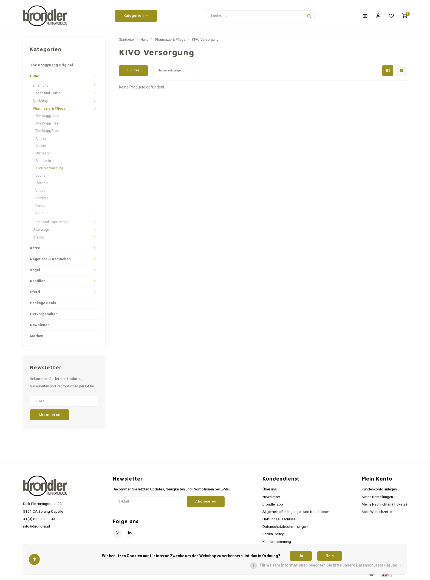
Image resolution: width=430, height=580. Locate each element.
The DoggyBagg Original (51, 65)
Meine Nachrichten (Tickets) (384, 504)
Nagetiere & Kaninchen (50, 259)
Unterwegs (41, 229)
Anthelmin (43, 160)
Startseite (126, 39)
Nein (330, 556)
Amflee (40, 138)
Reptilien (38, 281)
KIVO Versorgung (49, 168)
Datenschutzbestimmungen (285, 526)
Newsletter (39, 325)
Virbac (40, 190)
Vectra (40, 175)
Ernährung (40, 85)
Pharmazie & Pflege (49, 108)
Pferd (35, 292)
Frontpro (41, 198)
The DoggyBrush (48, 130)
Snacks (38, 237)
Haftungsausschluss (279, 519)
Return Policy (273, 534)
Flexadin (41, 183)
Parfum (40, 205)
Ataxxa (40, 145)
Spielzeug (40, 100)
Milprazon (42, 153)
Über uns (269, 489)
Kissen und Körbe (46, 93)
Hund (34, 76)
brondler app (272, 504)
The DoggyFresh (47, 123)
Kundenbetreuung (276, 542)
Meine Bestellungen (377, 497)
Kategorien (135, 15)
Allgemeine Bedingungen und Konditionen (296, 512)
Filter (133, 70)
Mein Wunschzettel (377, 512)
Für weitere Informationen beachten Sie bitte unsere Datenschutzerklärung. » (330, 565)
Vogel (35, 270)
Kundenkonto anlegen (379, 489)
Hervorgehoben (44, 314)
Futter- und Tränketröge (51, 222)
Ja (300, 556)
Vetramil (41, 212)
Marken (36, 336)
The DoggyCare (47, 115)
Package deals (43, 303)
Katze (35, 248)
